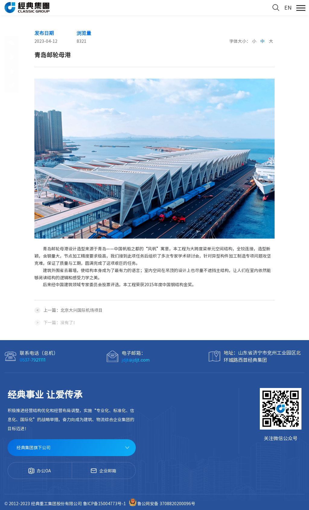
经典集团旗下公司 (33, 448)
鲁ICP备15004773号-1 (105, 504)
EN (287, 7)
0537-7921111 (33, 360)
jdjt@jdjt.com (136, 360)
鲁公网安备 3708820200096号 (161, 504)
